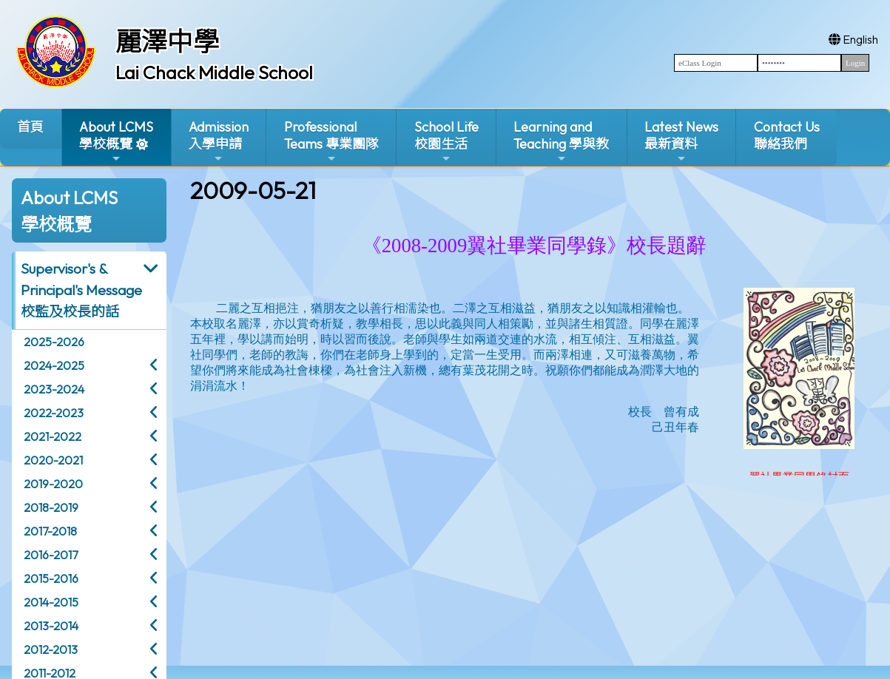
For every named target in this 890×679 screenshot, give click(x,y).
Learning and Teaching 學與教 (561, 141)
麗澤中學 (167, 41)
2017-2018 (50, 531)
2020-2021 (53, 460)
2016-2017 (51, 554)
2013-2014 (51, 625)
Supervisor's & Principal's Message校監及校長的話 (81, 290)
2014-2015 (51, 602)
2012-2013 (51, 649)
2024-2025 (54, 365)
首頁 (30, 126)
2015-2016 (51, 578)
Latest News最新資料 (681, 141)
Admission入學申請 (219, 141)
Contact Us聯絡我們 (787, 135)
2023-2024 (54, 389)
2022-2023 (54, 412)
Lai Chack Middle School (214, 72)
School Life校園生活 (446, 141)
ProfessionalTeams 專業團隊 (331, 141)
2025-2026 (54, 341)
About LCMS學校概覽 (116, 141)
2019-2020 (53, 483)
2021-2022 (52, 436)
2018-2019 (51, 507)
